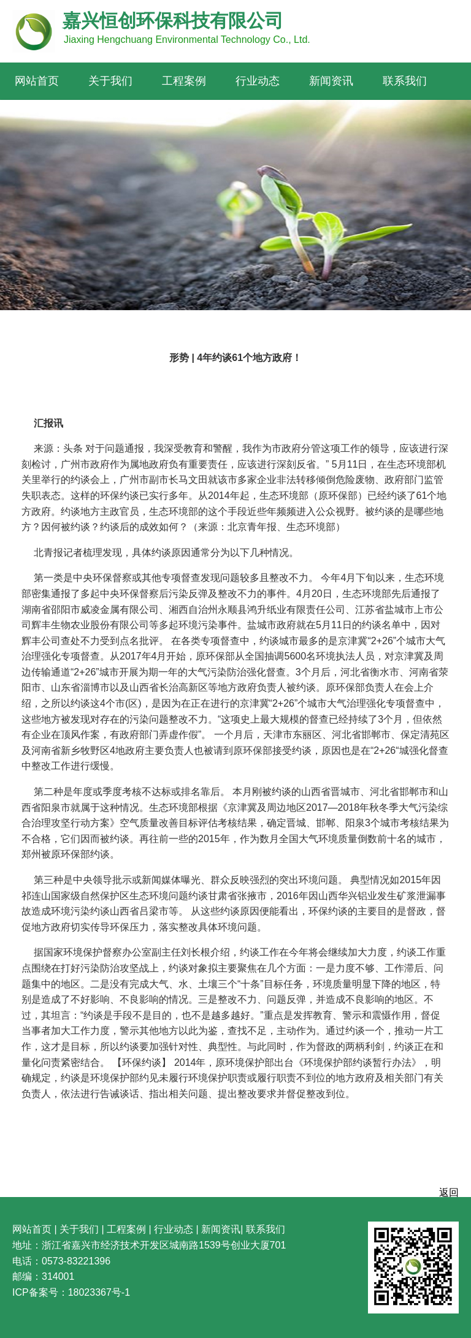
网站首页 (37, 81)
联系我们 (405, 81)
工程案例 (184, 81)
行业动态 (258, 81)
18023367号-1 (99, 1292)
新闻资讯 (331, 81)
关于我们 (110, 81)
